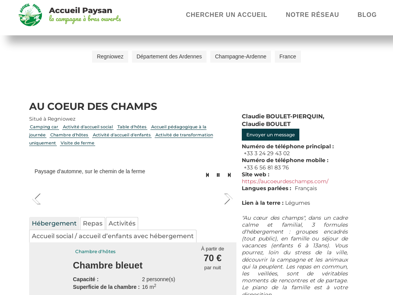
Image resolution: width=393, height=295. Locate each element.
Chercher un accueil (226, 15)
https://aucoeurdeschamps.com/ (285, 181)
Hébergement (54, 223)
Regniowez (110, 56)
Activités (122, 223)
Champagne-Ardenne (240, 56)
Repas (92, 223)
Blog (367, 15)
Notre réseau (312, 15)
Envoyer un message (270, 135)
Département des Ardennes (169, 56)
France (287, 56)
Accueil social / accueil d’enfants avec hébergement (113, 236)
